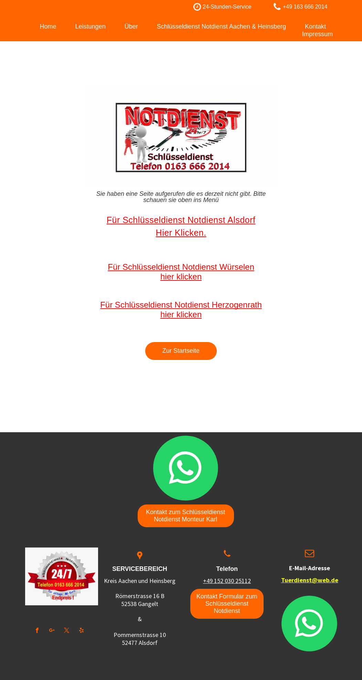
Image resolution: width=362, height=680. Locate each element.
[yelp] (81, 631)
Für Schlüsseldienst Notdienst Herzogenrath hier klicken (181, 309)
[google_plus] (52, 631)
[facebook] (37, 631)
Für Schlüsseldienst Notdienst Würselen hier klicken (181, 271)
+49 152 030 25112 (227, 581)
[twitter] (67, 631)
